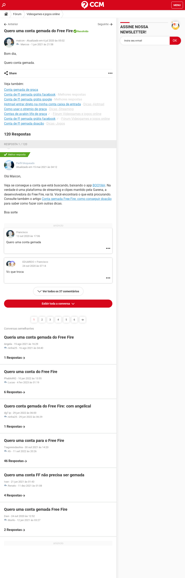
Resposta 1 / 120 (15, 144)
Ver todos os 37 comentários (61, 291)
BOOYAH (99, 185)
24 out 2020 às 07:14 (34, 265)
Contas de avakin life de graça (25, 114)
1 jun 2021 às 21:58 (42, 44)
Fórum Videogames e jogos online (77, 114)
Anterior (13, 24)
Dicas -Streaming (61, 109)
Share (13, 73)
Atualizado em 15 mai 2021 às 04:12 (36, 167)
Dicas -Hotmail (93, 104)
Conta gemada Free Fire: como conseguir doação (77, 199)
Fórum (17, 14)
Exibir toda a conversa (56, 303)
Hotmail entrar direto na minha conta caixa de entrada (42, 104)
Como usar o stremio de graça (25, 109)
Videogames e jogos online (43, 14)
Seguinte (103, 24)
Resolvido (82, 31)
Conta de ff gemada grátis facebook (29, 119)
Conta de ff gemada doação (24, 123)
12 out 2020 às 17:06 (28, 236)
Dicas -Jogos (55, 123)
